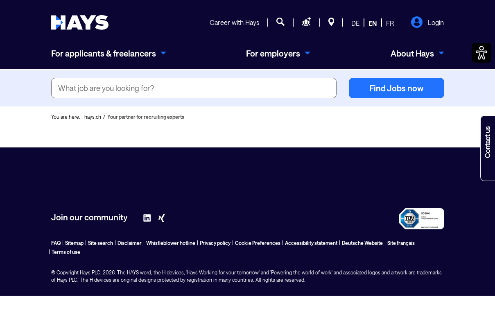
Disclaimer (130, 243)
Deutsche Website (362, 243)
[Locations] (331, 23)
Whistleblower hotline (170, 243)
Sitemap (74, 243)
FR (390, 23)
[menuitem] (108, 53)
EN (372, 23)
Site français (401, 243)
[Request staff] (306, 23)
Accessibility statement (311, 243)
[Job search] (280, 23)
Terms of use (66, 252)
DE (355, 23)
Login (427, 23)
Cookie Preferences (257, 243)
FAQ (56, 243)
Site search (100, 243)
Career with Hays (234, 22)
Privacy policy (215, 243)
